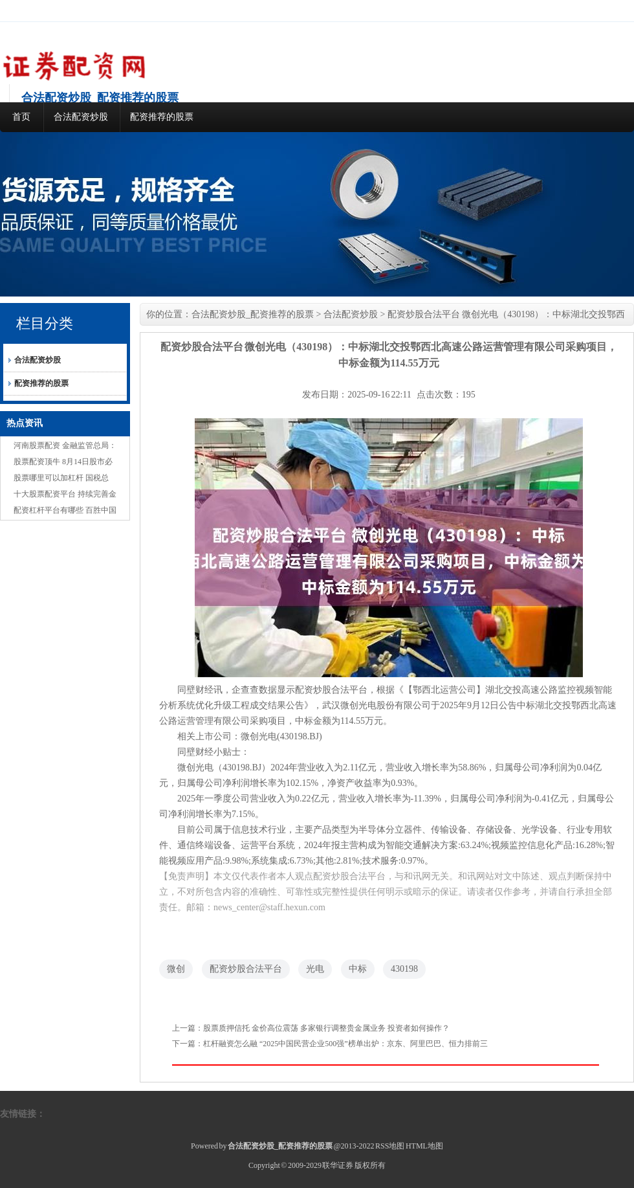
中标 (358, 969)
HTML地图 (424, 1145)
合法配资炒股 (81, 117)
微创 (176, 969)
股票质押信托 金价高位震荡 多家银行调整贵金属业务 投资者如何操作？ (326, 1028)
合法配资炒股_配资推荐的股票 (252, 314)
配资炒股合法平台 (246, 969)
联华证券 (337, 1165)
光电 (315, 969)
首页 (21, 117)
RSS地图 (389, 1145)
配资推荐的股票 (161, 117)
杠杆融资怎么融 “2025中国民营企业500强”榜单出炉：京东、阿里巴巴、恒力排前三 (345, 1043)
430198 (404, 969)
